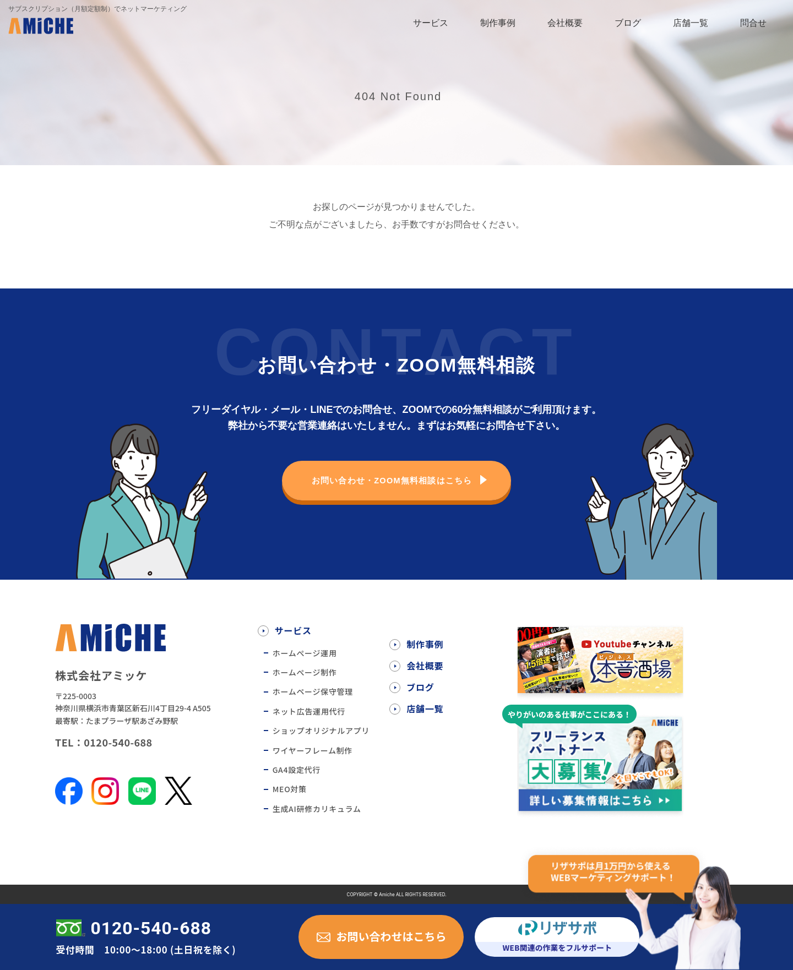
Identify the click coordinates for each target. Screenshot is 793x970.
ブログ (628, 23)
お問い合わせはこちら (391, 936)
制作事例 (497, 23)
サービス (430, 23)
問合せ (753, 23)
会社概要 (565, 23)
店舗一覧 (690, 23)
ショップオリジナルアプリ (321, 730)
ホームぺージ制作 (305, 672)
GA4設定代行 (297, 769)
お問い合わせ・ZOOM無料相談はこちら (391, 480)
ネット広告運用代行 (309, 711)
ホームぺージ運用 (305, 652)
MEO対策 (290, 788)
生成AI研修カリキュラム (317, 808)
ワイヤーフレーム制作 (312, 750)
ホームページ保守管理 (313, 691)
